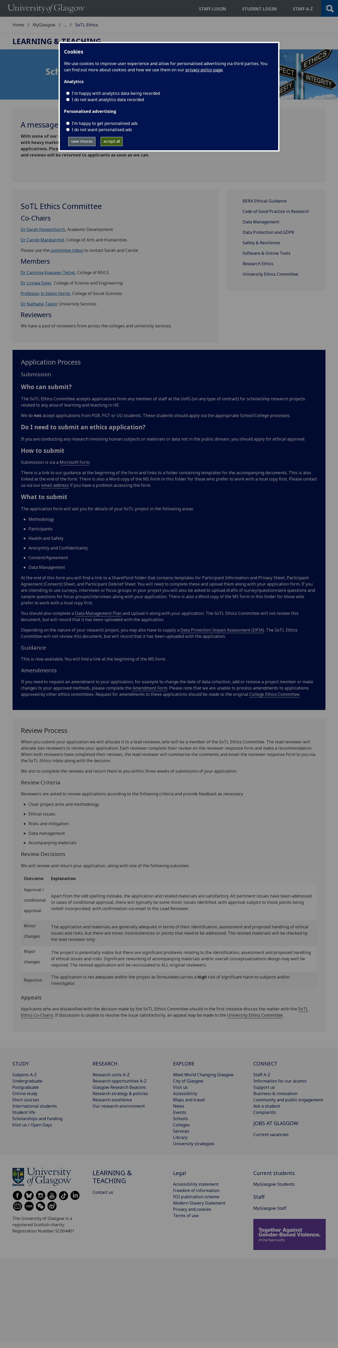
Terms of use (186, 1215)
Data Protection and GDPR (268, 232)
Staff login (212, 9)
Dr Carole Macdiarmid (42, 240)
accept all (112, 141)
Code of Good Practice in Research (276, 211)
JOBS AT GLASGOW (275, 1123)
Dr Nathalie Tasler (39, 304)
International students (34, 1106)
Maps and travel (189, 1100)
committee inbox (66, 250)
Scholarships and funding (37, 1118)
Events (179, 1112)
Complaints (264, 1112)
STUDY (20, 1063)
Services (181, 1131)
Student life (23, 1112)
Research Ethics (258, 264)
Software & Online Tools (266, 253)
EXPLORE (183, 1063)
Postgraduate (25, 1087)
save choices (82, 141)
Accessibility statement (196, 1184)
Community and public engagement (288, 1100)
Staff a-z (303, 9)
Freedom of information (196, 1190)
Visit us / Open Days (32, 1125)
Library (180, 1137)
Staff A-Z (261, 1075)
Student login (259, 9)
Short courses (25, 1100)
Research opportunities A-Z (120, 1081)
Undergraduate (27, 1081)
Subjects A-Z (24, 1075)
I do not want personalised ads (102, 129)
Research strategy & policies (120, 1093)
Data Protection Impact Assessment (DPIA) (222, 630)
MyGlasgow (44, 25)
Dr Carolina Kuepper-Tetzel (48, 272)
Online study (24, 1093)
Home (18, 25)
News (178, 1106)
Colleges (181, 1125)
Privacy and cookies (192, 1209)
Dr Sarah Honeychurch (43, 229)
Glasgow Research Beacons (119, 1087)
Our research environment (119, 1106)
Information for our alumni (280, 1081)
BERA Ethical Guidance (265, 201)
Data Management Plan (98, 613)
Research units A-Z (111, 1075)
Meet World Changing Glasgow (203, 1075)
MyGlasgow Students (274, 1184)
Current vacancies (271, 1134)
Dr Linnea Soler (36, 283)
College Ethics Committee (274, 694)
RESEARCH (105, 1063)
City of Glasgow (188, 1081)
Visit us (180, 1087)
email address (55, 485)
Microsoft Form (74, 462)
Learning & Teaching (84, 25)
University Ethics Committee (270, 274)
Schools (180, 1118)
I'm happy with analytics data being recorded (116, 93)
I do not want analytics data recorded (108, 99)
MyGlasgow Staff (269, 1208)
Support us (264, 1087)
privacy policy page (204, 70)
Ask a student (266, 1106)
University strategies (193, 1144)
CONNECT (265, 1063)
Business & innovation (275, 1093)
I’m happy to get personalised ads (105, 123)
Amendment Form (150, 688)
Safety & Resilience (261, 243)
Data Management (261, 222)
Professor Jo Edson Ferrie (45, 293)
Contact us (103, 1192)
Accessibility (185, 1093)
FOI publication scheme (196, 1197)
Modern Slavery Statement (199, 1203)
